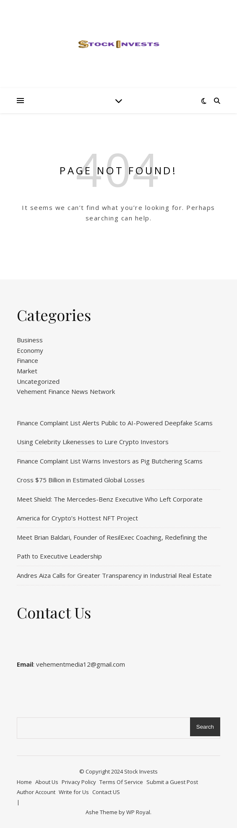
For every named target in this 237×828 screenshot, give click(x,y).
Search (205, 727)
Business (30, 340)
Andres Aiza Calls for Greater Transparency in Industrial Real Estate (114, 575)
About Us (46, 782)
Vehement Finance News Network (66, 391)
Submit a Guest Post (172, 782)
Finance (27, 360)
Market (27, 371)
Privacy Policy (79, 782)
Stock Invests (141, 771)
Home (24, 782)
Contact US (106, 792)
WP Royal (138, 812)
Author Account (36, 792)
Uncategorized (38, 381)
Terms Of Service (121, 782)
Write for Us (74, 792)
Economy (30, 350)
